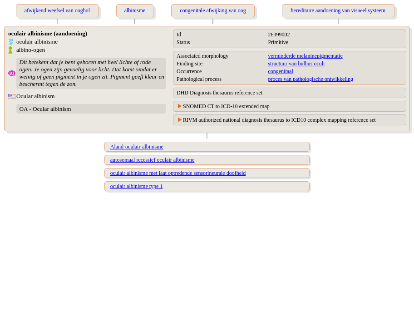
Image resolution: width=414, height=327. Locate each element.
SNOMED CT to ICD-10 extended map (226, 106)
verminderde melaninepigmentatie (305, 56)
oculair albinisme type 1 (136, 186)
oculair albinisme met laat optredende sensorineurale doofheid (178, 173)
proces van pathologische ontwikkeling (310, 79)
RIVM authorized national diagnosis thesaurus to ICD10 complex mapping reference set (279, 120)
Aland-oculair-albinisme (136, 147)
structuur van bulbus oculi (296, 63)
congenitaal (280, 71)
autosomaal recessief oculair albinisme (152, 160)
